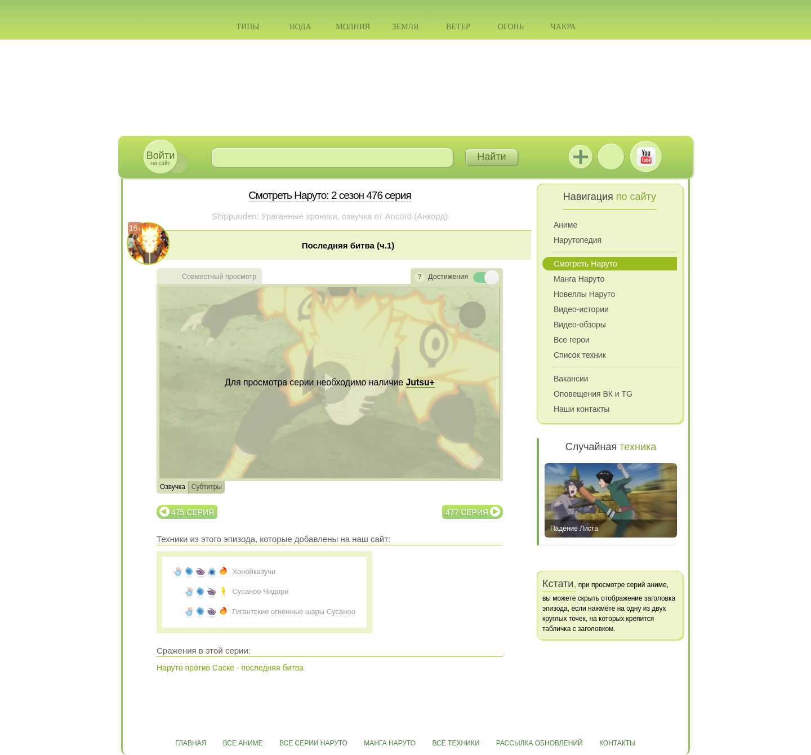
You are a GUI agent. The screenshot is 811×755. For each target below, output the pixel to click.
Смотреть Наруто (585, 263)
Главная (190, 743)
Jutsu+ (580, 156)
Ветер (458, 27)
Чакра (563, 27)
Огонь (511, 27)
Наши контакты (581, 409)
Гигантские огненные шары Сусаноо (293, 611)
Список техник (580, 354)
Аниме (565, 224)
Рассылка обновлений (539, 743)
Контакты (617, 743)
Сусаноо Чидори (260, 591)
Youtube (646, 156)
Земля (406, 27)
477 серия (466, 512)
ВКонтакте (611, 157)
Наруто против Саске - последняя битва (230, 667)
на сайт (160, 158)
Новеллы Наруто (584, 294)
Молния (353, 27)
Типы (247, 27)
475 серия (192, 512)
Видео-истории (581, 309)
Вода (300, 27)
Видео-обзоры (580, 324)
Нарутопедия (577, 240)
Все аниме (243, 743)
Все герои (572, 339)
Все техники (455, 743)
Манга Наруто (579, 278)
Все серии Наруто (313, 743)
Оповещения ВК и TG (593, 393)
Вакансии (571, 378)
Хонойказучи (253, 571)
